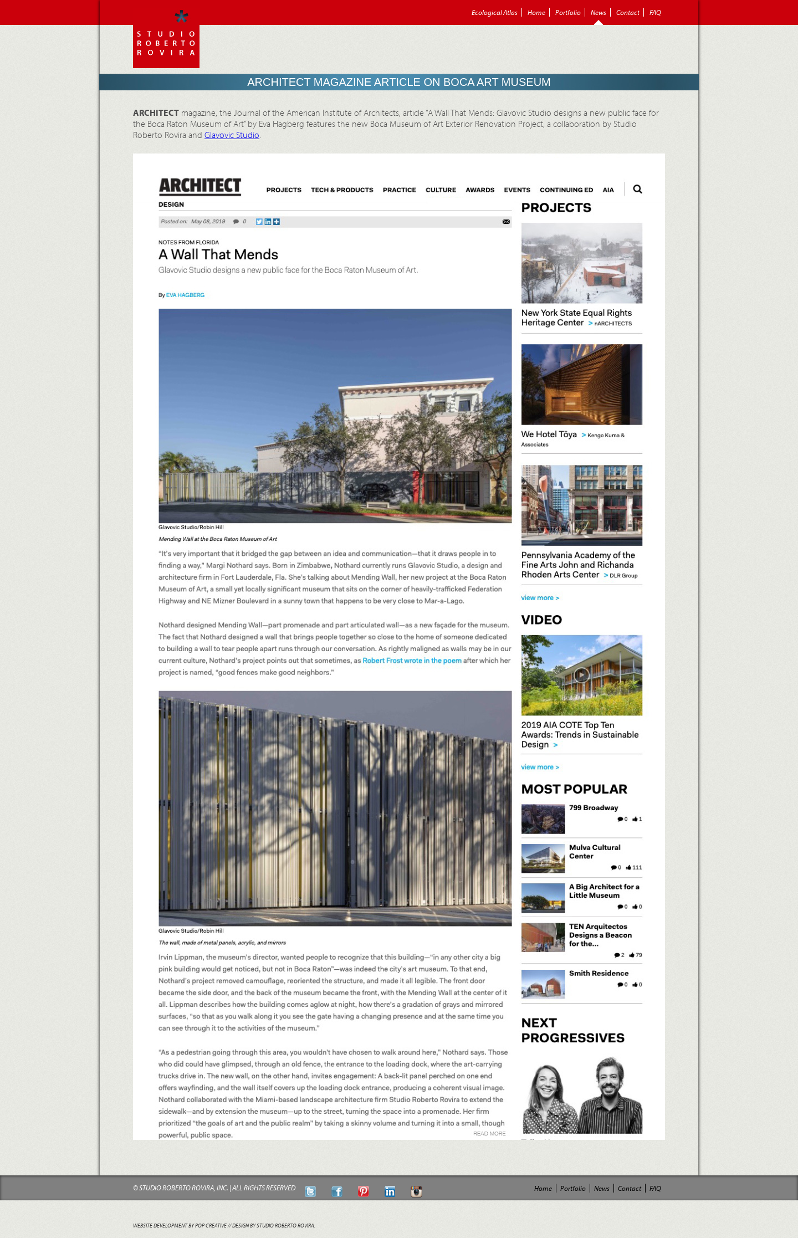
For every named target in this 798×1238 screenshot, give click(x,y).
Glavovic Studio (231, 134)
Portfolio (568, 12)
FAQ (655, 12)
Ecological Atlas (495, 12)
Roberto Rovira (166, 38)
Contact (628, 12)
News (598, 12)
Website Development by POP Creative (180, 1225)
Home (536, 12)
